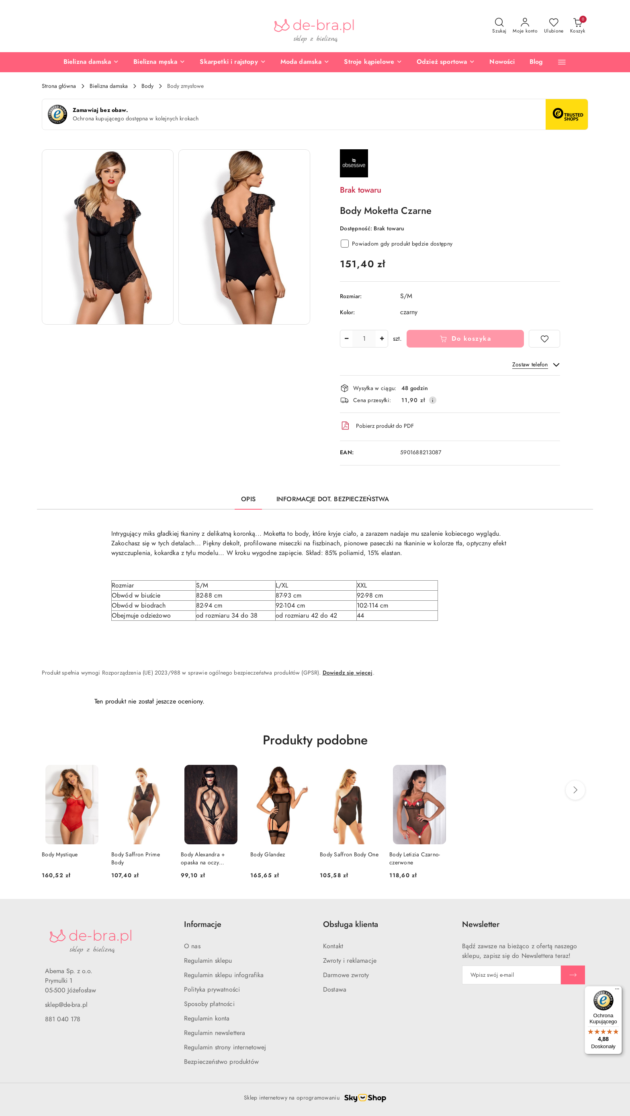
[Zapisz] (573, 975)
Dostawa (334, 989)
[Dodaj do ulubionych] (544, 339)
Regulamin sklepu (208, 960)
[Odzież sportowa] (445, 62)
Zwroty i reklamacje (349, 960)
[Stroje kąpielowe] (373, 62)
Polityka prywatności (212, 989)
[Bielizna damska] (91, 62)
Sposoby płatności (209, 1004)
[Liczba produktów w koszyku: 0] (577, 26)
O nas (192, 946)
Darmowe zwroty (346, 975)
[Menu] (617, 991)
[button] (562, 62)
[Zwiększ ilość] (382, 338)
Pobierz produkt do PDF (377, 426)
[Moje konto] (525, 26)
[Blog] (536, 62)
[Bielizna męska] (159, 62)
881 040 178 (62, 1019)
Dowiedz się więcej (348, 673)
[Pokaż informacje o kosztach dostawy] (432, 400)
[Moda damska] (305, 62)
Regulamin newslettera (214, 1033)
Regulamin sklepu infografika (224, 975)
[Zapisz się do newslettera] (511, 975)
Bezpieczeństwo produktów (221, 1061)
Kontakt (333, 946)
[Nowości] (502, 62)
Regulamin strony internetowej (225, 1047)
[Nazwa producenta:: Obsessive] (354, 163)
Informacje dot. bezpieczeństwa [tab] (332, 499)
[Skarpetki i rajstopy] (232, 62)
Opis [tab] (248, 499)
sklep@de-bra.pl (66, 1004)
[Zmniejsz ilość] (346, 338)
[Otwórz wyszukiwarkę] (499, 26)
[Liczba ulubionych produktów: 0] (554, 26)
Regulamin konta (206, 1018)
